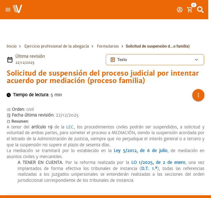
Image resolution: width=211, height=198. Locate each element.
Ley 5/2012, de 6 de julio (140, 150)
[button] (198, 95)
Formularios (108, 46)
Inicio (11, 46)
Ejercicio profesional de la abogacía (56, 46)
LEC (70, 127)
